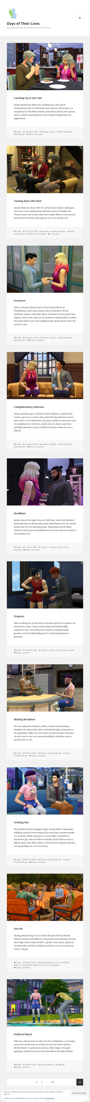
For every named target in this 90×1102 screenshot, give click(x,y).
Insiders (44, 338)
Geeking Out (21, 822)
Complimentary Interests (29, 407)
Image (18, 132)
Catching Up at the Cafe (28, 98)
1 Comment (54, 234)
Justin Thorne (56, 650)
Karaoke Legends (54, 753)
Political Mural (23, 1034)
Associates (53, 231)
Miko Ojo (24, 755)
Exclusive (20, 300)
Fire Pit (18, 928)
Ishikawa (45, 132)
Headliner (20, 513)
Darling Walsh (27, 965)
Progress (19, 616)
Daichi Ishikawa (65, 132)
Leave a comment (36, 134)
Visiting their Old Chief (27, 201)
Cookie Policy (49, 1098)
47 (53, 1081)
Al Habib (44, 231)
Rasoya (52, 132)
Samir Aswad (68, 650)
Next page (79, 1082)
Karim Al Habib (28, 234)
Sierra (57, 962)
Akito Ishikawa (66, 338)
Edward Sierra (39, 965)
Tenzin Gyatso (40, 234)
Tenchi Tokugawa (53, 965)
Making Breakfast (24, 719)
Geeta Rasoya (19, 134)
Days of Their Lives (23, 23)
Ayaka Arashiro (20, 340)
